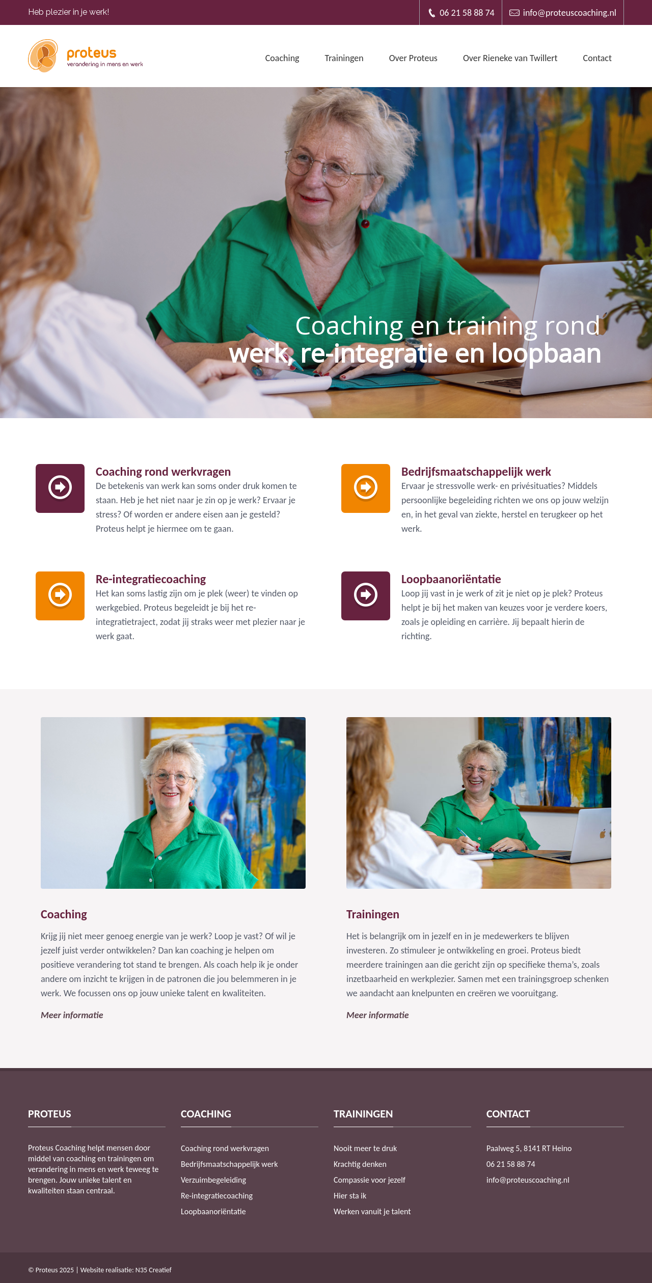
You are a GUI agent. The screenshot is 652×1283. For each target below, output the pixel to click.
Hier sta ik (350, 1195)
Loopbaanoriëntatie (213, 1211)
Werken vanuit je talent (372, 1211)
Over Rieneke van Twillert (510, 58)
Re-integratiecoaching (217, 1195)
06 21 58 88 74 (461, 12)
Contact (597, 58)
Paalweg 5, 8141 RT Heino (529, 1148)
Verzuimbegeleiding (213, 1180)
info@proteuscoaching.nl (562, 12)
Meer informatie (72, 1015)
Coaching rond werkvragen (225, 1148)
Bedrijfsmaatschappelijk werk (229, 1164)
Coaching (282, 58)
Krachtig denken (360, 1164)
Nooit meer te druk (365, 1148)
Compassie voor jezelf (369, 1180)
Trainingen (344, 58)
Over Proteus (413, 58)
